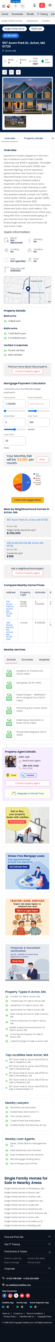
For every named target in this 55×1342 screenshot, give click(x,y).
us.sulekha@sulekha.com (18, 1285)
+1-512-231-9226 (31, 1278)
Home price (9, 397)
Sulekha (9, 6)
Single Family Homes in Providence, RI (23, 1221)
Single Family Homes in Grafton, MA (22, 1196)
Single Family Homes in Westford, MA (23, 1209)
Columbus (15, 1)
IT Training (42, 14)
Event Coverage (11, 1262)
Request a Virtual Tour (31, 793)
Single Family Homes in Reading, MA (22, 1225)
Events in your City (13, 1258)
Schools (11, 659)
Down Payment (35, 397)
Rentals (30, 14)
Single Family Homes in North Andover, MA (25, 1213)
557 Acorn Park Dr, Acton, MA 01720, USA (10, 608)
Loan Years (9, 434)
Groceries (27, 659)
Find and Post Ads (27, 1237)
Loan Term (33, 416)
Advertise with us (26, 1316)
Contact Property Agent (27, 371)
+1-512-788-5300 (14, 1278)
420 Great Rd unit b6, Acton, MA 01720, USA (10, 631)
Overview (9, 138)
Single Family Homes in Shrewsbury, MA (24, 1188)
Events (5, 14)
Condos (46, 21)
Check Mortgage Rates (27, 500)
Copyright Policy (44, 1316)
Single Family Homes (11, 21)
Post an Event (34, 1262)
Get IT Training (27, 1244)
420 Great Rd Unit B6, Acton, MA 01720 (25, 544)
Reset (42, 459)
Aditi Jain (24, 757)
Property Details (33, 138)
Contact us (18, 1313)
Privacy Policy (10, 1316)
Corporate (27, 1268)
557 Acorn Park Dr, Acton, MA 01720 (27, 519)
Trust (11, 775)
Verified (27, 775)
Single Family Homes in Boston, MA (21, 1192)
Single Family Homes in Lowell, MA (21, 1205)
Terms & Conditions (34, 1313)
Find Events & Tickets (27, 1251)
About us (6, 1313)
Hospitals (44, 659)
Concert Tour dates (36, 1258)
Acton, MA (12, 526)
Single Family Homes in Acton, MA (21, 1217)
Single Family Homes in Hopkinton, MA (23, 1200)
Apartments (32, 21)
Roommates (17, 14)
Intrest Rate (9, 416)
